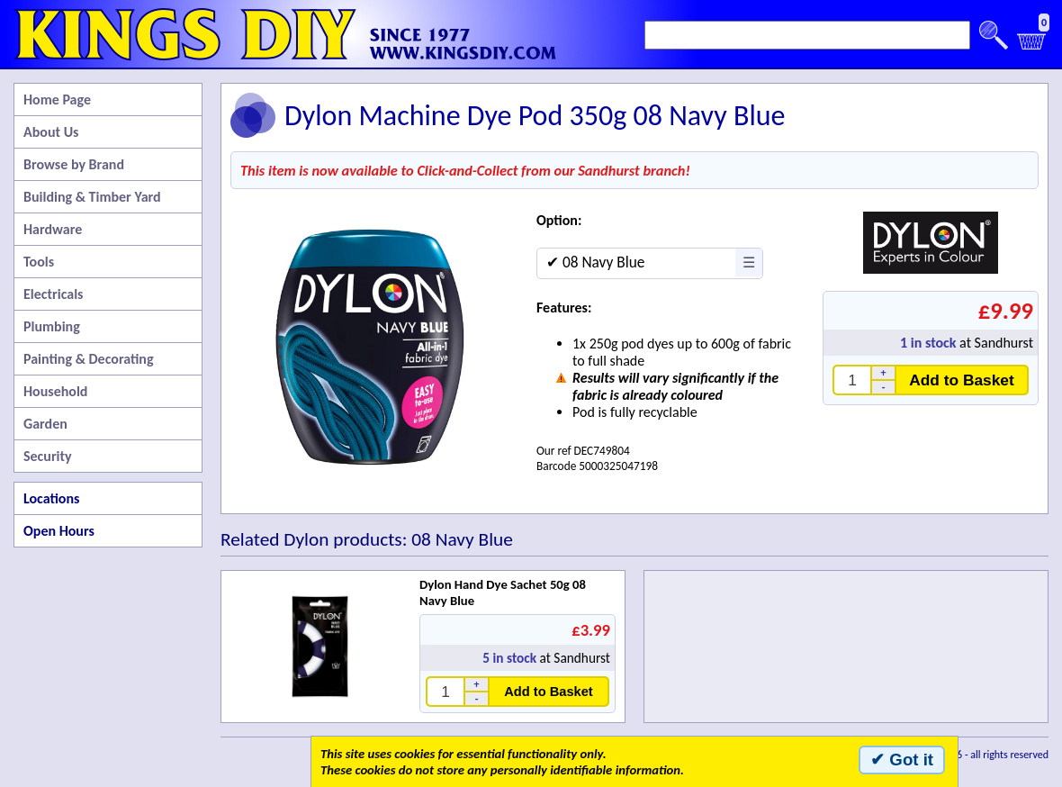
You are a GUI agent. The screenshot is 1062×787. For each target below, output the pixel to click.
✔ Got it (902, 759)
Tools (38, 261)
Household (55, 391)
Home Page (57, 99)
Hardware (52, 229)
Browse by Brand (73, 164)
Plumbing (51, 326)
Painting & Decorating (88, 358)
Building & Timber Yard (92, 196)
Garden (45, 423)
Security (47, 456)
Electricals (53, 294)
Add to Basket (961, 380)
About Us (50, 131)
